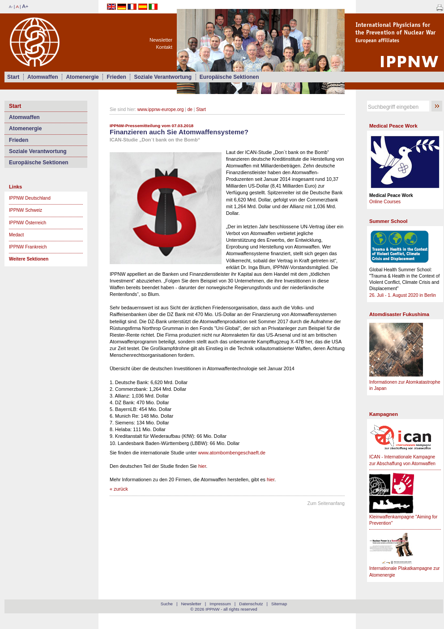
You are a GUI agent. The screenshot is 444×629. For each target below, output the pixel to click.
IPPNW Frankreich (28, 246)
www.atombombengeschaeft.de (231, 452)
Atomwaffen (42, 77)
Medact (16, 234)
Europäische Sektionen (229, 77)
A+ (25, 6)
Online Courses (385, 201)
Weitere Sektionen (28, 259)
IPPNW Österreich (27, 222)
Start (13, 77)
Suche (167, 603)
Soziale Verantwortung (163, 77)
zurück (121, 489)
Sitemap (279, 603)
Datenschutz (251, 603)
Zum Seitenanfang (326, 503)
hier (202, 466)
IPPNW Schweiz (25, 210)
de (190, 109)
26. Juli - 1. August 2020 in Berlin (402, 295)
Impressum (220, 603)
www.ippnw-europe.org (160, 109)
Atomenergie (82, 77)
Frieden (116, 77)
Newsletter (160, 40)
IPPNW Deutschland (30, 198)
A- (11, 7)
